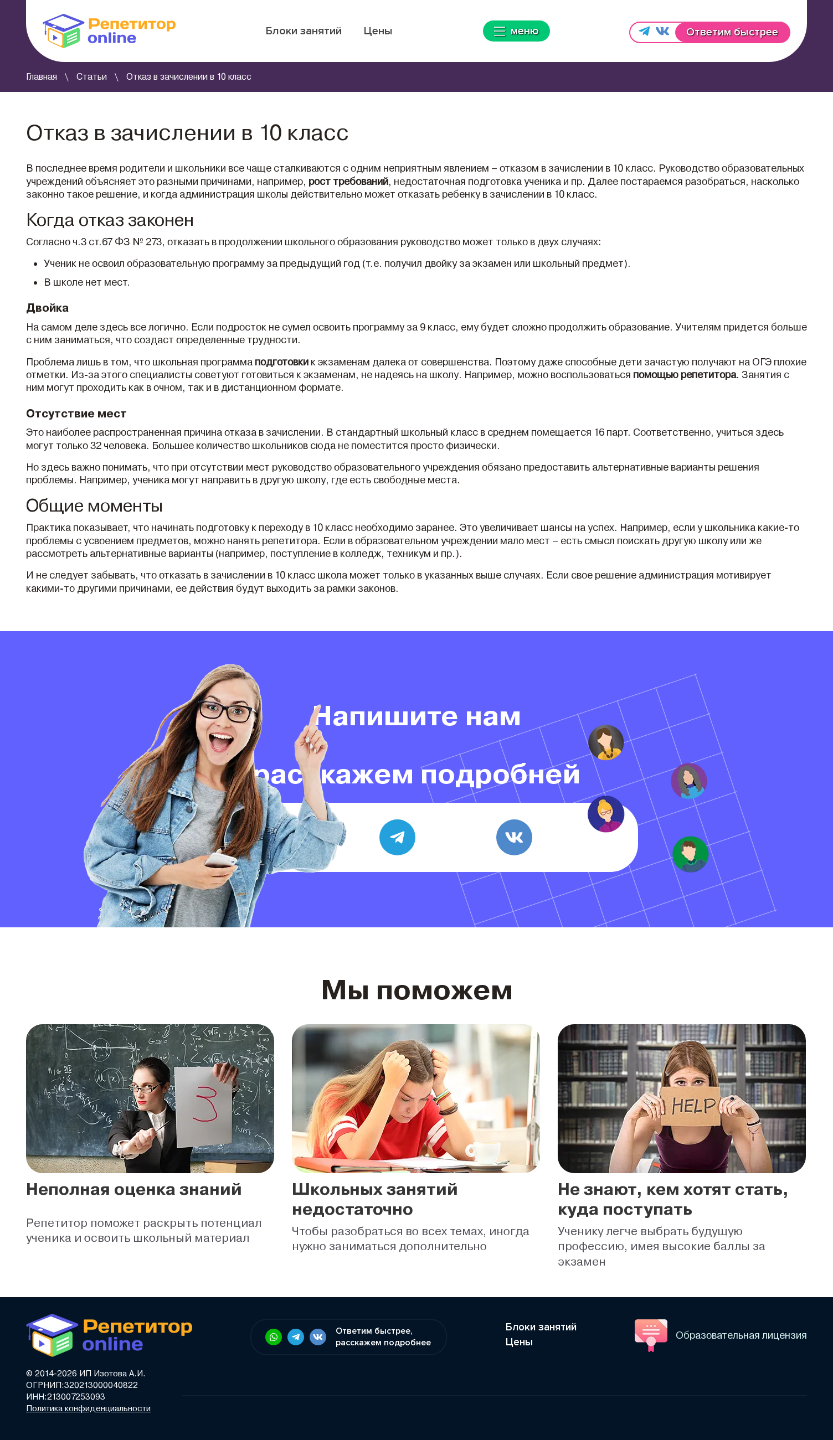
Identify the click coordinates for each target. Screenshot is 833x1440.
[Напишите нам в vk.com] (662, 32)
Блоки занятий (304, 31)
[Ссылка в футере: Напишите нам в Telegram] (295, 1337)
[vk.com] (514, 837)
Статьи (91, 76)
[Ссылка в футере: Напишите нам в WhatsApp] (273, 1337)
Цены (378, 31)
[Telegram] (397, 837)
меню (516, 31)
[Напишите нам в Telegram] (644, 32)
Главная (41, 76)
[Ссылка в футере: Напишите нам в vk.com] (318, 1337)
